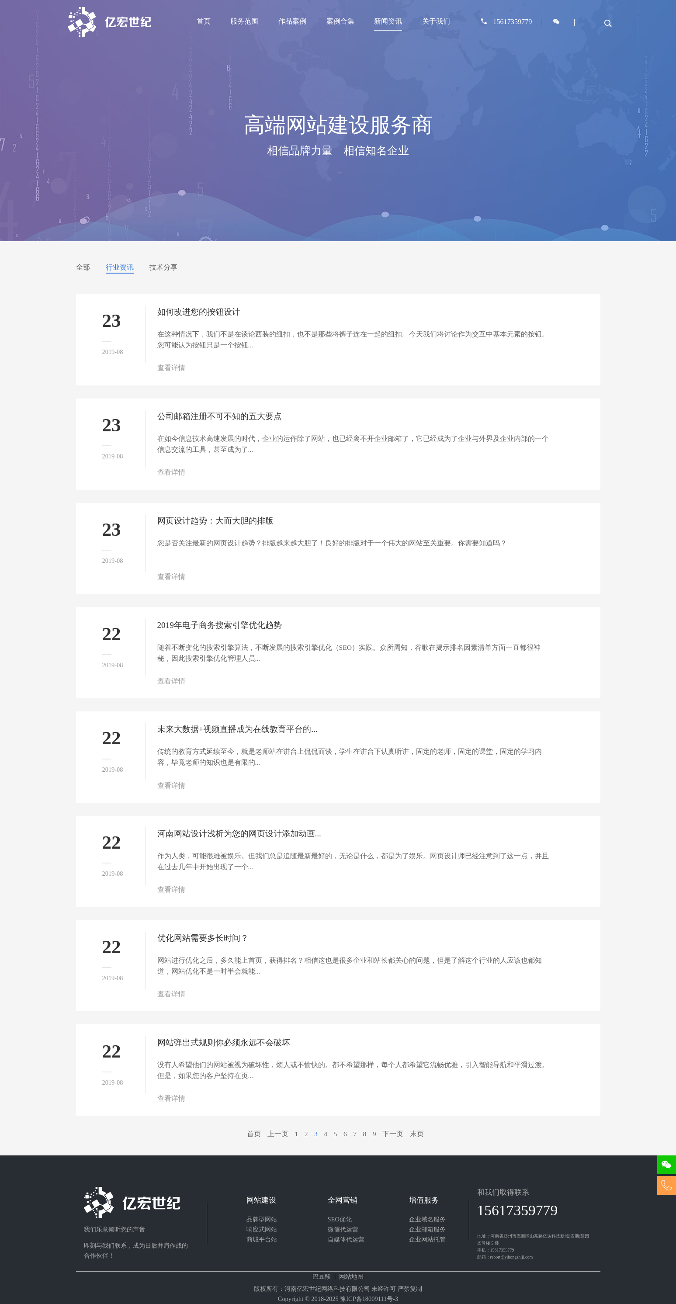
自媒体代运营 (346, 1239)
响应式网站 (261, 1229)
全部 (83, 267)
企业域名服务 (427, 1219)
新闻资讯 (388, 21)
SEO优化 (340, 1219)
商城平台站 (261, 1239)
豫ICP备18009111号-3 (369, 1298)
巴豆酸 (321, 1276)
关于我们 (436, 21)
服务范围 (244, 21)
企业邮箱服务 (427, 1229)
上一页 (277, 1134)
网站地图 (351, 1276)
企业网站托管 (427, 1239)
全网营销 (342, 1200)
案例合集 (340, 21)
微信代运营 (343, 1229)
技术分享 (163, 267)
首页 (204, 21)
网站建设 (261, 1200)
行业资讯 (120, 267)
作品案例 (292, 21)
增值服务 (424, 1200)
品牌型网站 (261, 1219)
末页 (417, 1134)
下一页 (392, 1134)
